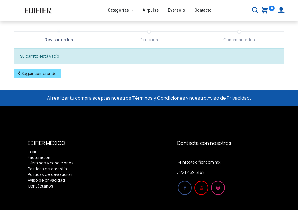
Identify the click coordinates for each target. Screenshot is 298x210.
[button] (37, 73)
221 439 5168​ (192, 172)
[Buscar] (255, 11)
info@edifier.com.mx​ (201, 162)
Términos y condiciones (51, 163)
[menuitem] (150, 10)
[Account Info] (281, 11)
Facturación (39, 157)
